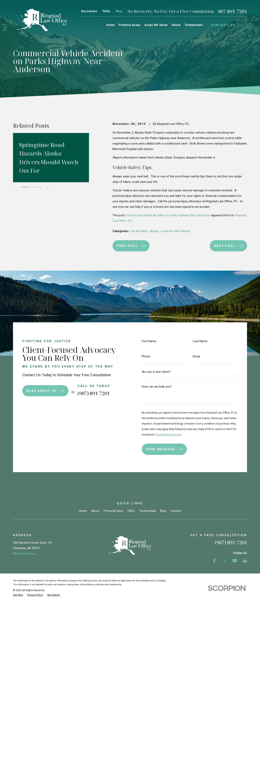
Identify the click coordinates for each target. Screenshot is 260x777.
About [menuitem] (176, 25)
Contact (175, 511)
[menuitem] (18, 595)
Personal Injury (113, 511)
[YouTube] (235, 560)
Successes (89, 11)
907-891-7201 (232, 11)
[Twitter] (224, 560)
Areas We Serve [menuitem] (156, 25)
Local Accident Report (175, 231)
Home (83, 511)
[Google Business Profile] (245, 560)
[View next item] (48, 187)
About (95, 511)
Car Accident (138, 231)
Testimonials (147, 511)
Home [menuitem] (110, 25)
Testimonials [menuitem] (193, 25)
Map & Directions (24, 553)
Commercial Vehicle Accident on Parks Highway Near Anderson (167, 215)
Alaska (154, 231)
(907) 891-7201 (88, 393)
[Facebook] (214, 560)
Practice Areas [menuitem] (129, 25)
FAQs (106, 11)
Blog (119, 11)
